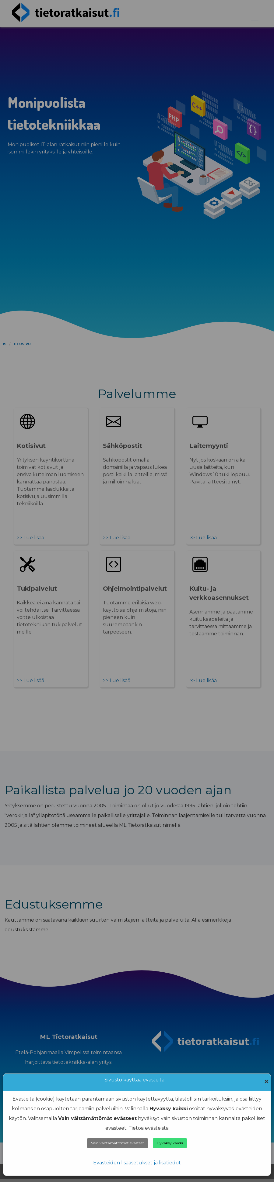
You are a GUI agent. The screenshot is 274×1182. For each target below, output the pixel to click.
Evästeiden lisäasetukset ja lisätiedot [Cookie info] (137, 1163)
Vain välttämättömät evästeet (117, 1143)
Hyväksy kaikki (170, 1143)
